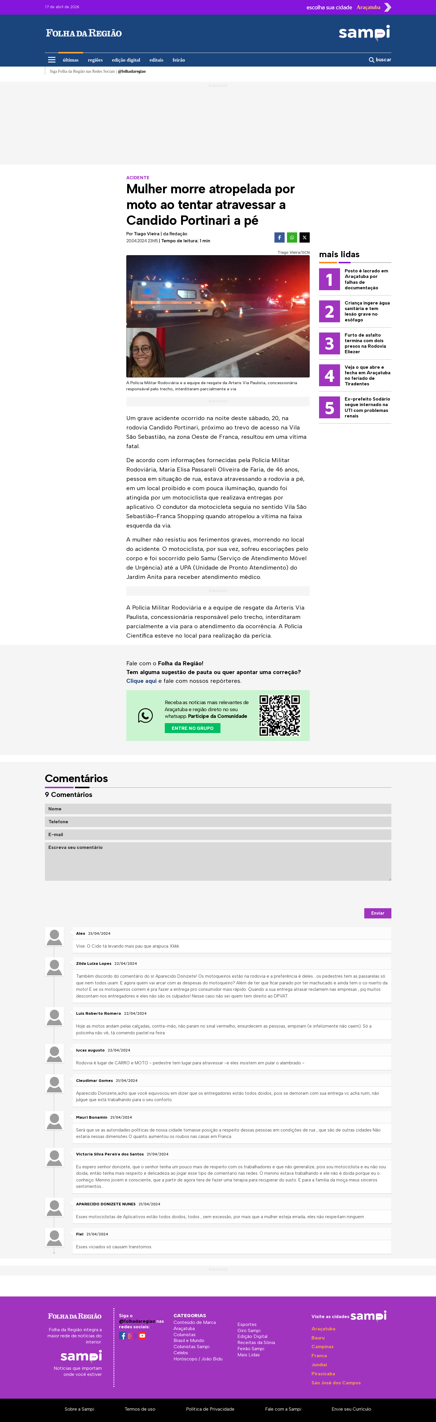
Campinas (322, 1346)
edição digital (126, 60)
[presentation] (347, 894)
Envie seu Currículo (351, 1409)
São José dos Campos (336, 1382)
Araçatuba (323, 1328)
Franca (319, 1355)
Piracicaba (323, 1373)
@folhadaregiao (137, 1321)
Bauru (318, 1337)
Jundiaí (319, 1364)
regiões (95, 60)
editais (156, 60)
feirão (179, 60)
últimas (71, 60)
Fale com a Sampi (283, 1409)
